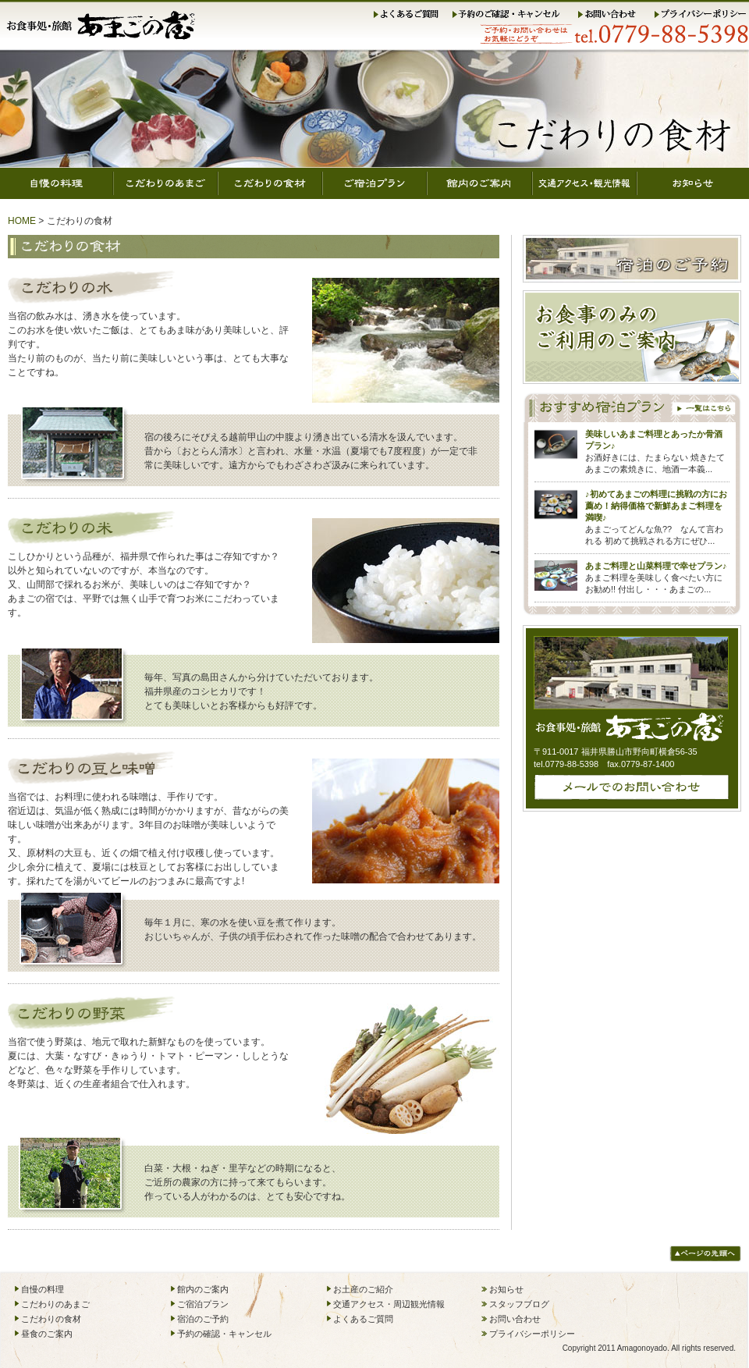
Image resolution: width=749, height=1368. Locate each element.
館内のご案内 (479, 183)
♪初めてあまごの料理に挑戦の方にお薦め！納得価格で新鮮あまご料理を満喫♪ (656, 505)
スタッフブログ (519, 1304)
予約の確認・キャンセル (224, 1333)
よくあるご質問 (408, 14)
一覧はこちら (705, 407)
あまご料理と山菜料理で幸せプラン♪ (656, 565)
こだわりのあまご (165, 183)
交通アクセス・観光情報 (584, 183)
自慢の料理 (56, 183)
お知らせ (693, 183)
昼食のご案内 (47, 1333)
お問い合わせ (614, 14)
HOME (22, 220)
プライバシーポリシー (700, 14)
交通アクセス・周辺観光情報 (389, 1304)
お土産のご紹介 (363, 1289)
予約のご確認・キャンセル (512, 14)
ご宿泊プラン (374, 183)
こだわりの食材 (270, 183)
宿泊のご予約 (203, 1319)
